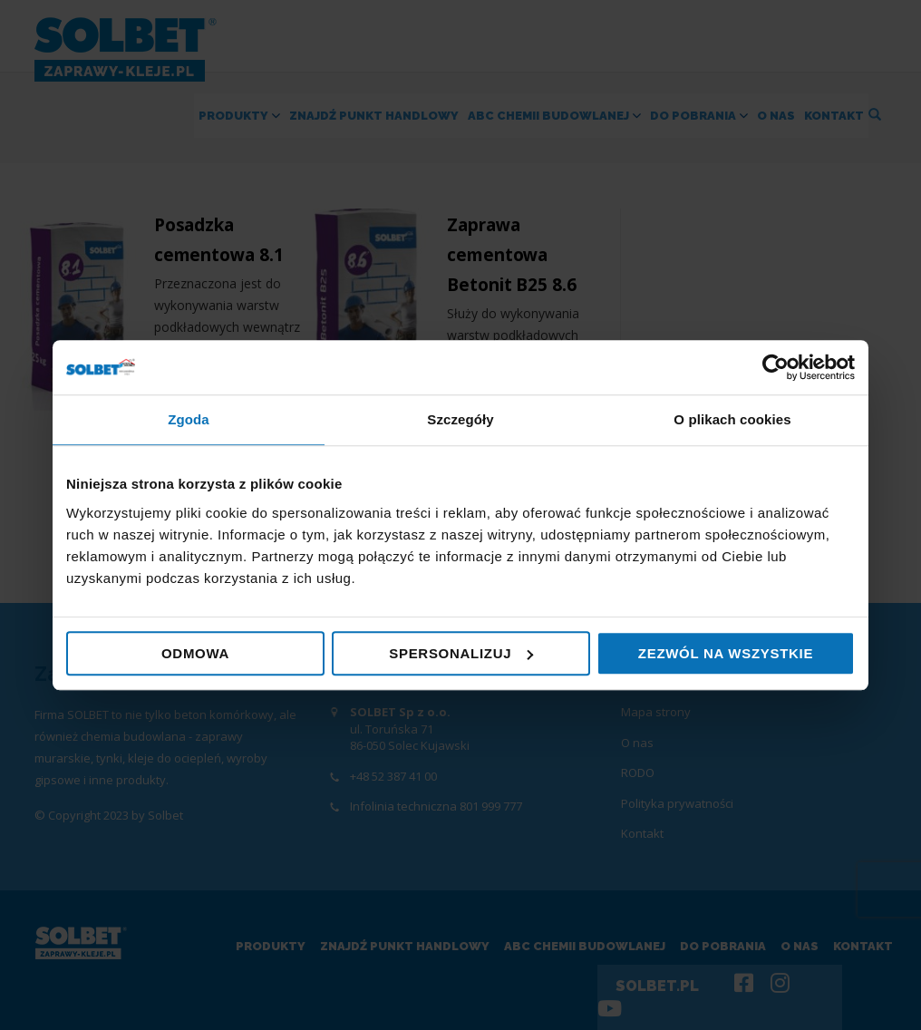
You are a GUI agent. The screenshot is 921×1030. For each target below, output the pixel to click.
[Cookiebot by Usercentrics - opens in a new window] (775, 367)
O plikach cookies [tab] (732, 419)
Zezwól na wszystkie (725, 653)
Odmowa (195, 653)
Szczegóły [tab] (460, 419)
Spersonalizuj (461, 653)
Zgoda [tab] (188, 419)
